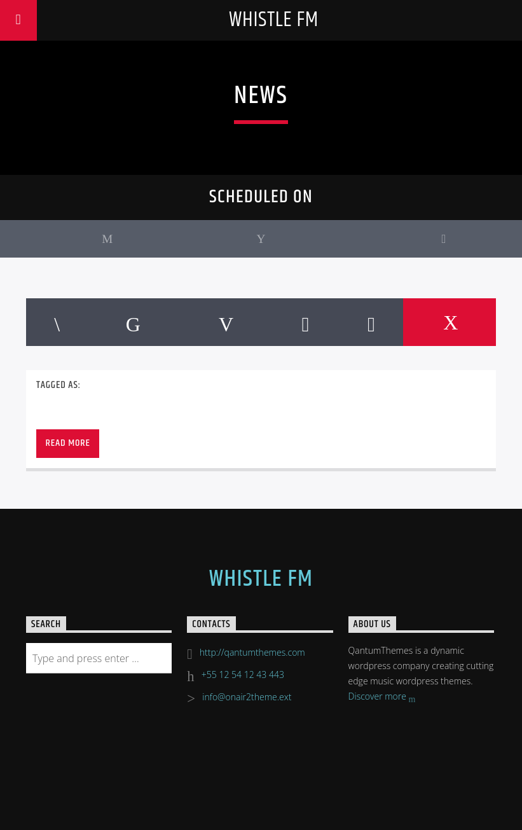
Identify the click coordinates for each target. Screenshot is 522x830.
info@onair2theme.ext (246, 697)
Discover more (382, 697)
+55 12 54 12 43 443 (243, 674)
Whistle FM (274, 20)
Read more (67, 443)
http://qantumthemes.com (252, 652)
